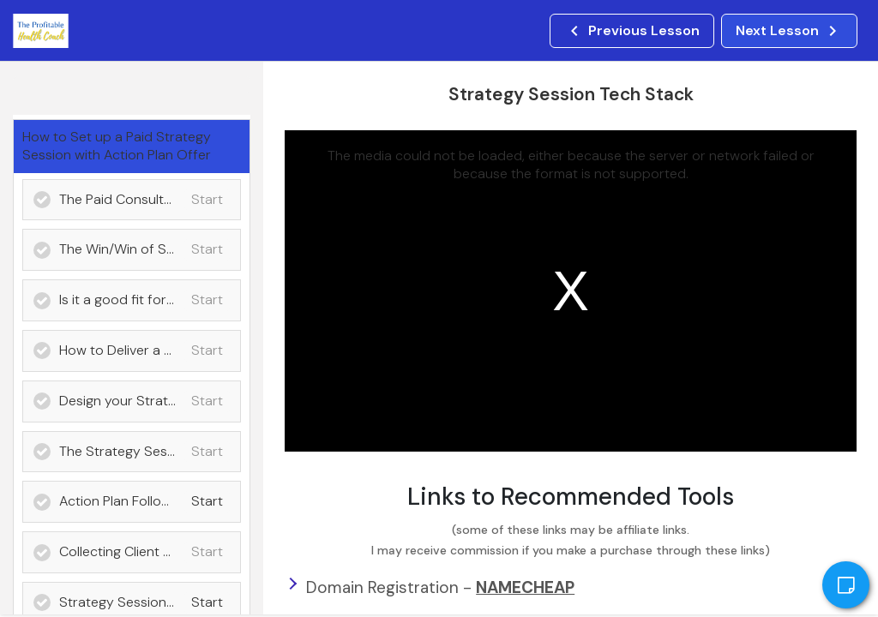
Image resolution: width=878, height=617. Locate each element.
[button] (632, 31)
